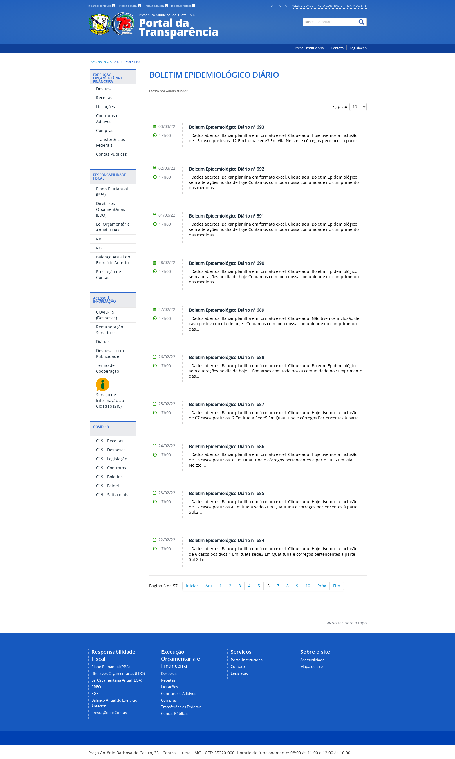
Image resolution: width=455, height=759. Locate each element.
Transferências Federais (110, 142)
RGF (100, 248)
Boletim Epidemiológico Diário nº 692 (226, 169)
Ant (208, 585)
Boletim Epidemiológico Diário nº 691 (226, 216)
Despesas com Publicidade (110, 353)
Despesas (105, 88)
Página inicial (101, 62)
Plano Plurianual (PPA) (110, 666)
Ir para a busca (156, 5)
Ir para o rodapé (183, 5)
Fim (336, 585)
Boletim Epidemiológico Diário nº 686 (226, 446)
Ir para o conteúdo (102, 5)
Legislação (358, 48)
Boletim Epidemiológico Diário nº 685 (226, 493)
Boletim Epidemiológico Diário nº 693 (226, 127)
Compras (104, 130)
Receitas (104, 97)
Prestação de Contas (108, 274)
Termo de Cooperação (107, 368)
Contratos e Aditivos (107, 118)
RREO (101, 239)
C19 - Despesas (111, 449)
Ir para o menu (130, 5)
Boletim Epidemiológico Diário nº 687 (226, 404)
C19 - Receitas (109, 440)
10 (308, 585)
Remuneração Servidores (109, 329)
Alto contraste (330, 5)
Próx (321, 585)
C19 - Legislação (111, 458)
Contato (337, 48)
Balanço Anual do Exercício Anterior (113, 259)
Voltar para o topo (347, 623)
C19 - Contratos (111, 467)
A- (286, 5)
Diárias (103, 341)
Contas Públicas (111, 154)
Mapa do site (357, 5)
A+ (273, 5)
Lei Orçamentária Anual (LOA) (113, 227)
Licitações (105, 106)
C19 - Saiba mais (112, 494)
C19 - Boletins (109, 476)
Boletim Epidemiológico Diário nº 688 (226, 357)
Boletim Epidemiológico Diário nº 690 (226, 263)
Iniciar (192, 585)
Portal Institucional (310, 48)
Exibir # (349, 107)
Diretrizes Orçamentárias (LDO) (110, 209)
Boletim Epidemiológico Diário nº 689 (226, 310)
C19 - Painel (107, 485)
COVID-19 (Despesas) (106, 314)
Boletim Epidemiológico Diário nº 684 (226, 540)
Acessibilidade (302, 5)
